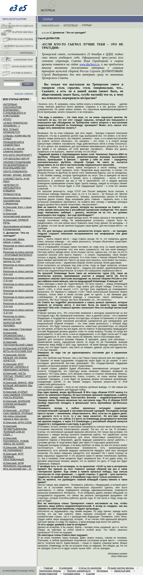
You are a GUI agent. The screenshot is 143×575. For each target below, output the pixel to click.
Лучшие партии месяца (120, 567)
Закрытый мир (122, 570)
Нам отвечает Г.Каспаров (17, 329)
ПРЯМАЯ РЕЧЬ (12, 194)
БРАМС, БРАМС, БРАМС (17, 175)
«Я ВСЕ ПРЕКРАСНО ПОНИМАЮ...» (15, 124)
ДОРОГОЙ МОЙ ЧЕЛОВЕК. (12, 324)
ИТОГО (7, 119)
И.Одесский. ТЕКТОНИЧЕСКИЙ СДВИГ (18, 343)
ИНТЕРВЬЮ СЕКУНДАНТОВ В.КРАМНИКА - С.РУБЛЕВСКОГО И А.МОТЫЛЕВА (14, 110)
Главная (48, 567)
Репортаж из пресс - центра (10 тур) (14, 318)
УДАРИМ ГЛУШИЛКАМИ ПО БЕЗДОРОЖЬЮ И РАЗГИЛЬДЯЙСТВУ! (17, 165)
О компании (65, 567)
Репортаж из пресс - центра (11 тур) (14, 260)
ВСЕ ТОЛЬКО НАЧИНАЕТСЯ (11, 131)
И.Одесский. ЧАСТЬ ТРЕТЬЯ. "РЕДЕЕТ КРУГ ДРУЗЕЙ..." (17, 376)
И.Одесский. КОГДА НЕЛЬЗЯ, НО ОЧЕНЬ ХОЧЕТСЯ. (15, 357)
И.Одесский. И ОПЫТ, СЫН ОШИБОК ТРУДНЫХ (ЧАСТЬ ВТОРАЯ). (18, 394)
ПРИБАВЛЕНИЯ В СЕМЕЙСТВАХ (13, 143)
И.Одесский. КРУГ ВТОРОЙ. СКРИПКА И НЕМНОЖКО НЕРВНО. (16, 367)
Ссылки (90, 573)
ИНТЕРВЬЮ (70, 25)
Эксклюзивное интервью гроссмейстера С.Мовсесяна (17, 200)
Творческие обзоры (50, 570)
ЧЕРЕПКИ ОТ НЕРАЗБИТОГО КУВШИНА (12, 188)
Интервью (102, 570)
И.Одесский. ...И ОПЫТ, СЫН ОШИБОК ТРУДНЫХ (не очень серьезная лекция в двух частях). (18, 414)
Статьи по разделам (89, 567)
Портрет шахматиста (79, 570)
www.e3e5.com (50, 25)
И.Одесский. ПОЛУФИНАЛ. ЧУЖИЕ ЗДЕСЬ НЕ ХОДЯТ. (16, 441)
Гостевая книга (71, 573)
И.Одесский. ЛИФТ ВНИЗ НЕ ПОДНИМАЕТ (17, 449)
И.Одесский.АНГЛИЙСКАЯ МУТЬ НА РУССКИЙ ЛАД (18, 350)
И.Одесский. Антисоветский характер (17, 215)
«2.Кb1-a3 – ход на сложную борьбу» (13, 150)
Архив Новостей (48, 573)
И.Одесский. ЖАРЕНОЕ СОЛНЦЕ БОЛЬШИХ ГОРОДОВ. (16, 404)
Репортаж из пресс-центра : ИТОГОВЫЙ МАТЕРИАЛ (18, 253)
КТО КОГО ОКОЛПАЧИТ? (17, 155)
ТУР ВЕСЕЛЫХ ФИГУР (16, 158)
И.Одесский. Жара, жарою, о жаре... (14, 240)
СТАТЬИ (48, 19)
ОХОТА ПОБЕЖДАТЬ (15, 171)
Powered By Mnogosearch (14, 80)
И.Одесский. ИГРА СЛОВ (17, 422)
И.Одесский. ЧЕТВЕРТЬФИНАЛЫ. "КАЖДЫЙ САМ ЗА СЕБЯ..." (15, 430)
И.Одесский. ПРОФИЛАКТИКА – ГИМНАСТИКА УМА (14, 335)
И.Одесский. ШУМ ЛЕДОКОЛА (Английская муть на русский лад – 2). (17, 466)
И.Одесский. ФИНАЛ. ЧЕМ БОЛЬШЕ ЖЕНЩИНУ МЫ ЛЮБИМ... (18, 385)
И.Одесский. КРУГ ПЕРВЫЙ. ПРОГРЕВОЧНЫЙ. (13, 456)
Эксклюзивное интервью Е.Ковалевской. (17, 228)
